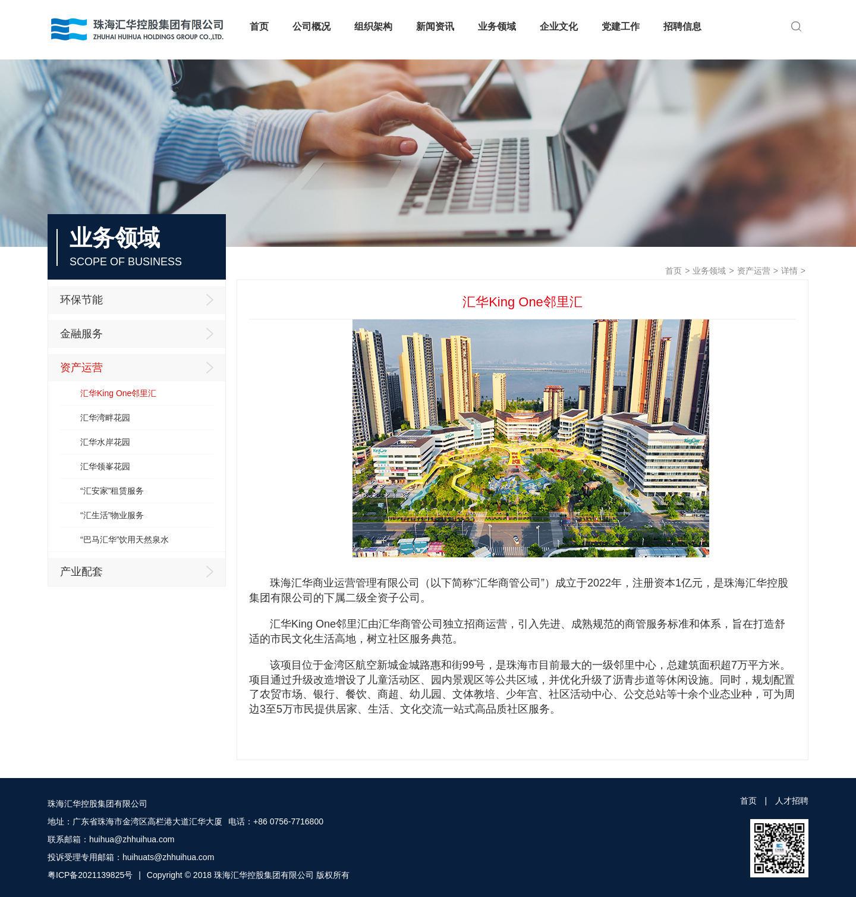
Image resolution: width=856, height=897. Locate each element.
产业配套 (139, 571)
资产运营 (753, 270)
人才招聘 (791, 800)
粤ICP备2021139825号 (90, 875)
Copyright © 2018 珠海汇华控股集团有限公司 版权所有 (248, 875)
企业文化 (559, 26)
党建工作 (621, 26)
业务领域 (497, 26)
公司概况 (311, 26)
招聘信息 (682, 26)
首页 (259, 26)
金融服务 (139, 333)
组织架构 (373, 26)
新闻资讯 (435, 26)
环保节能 (139, 299)
